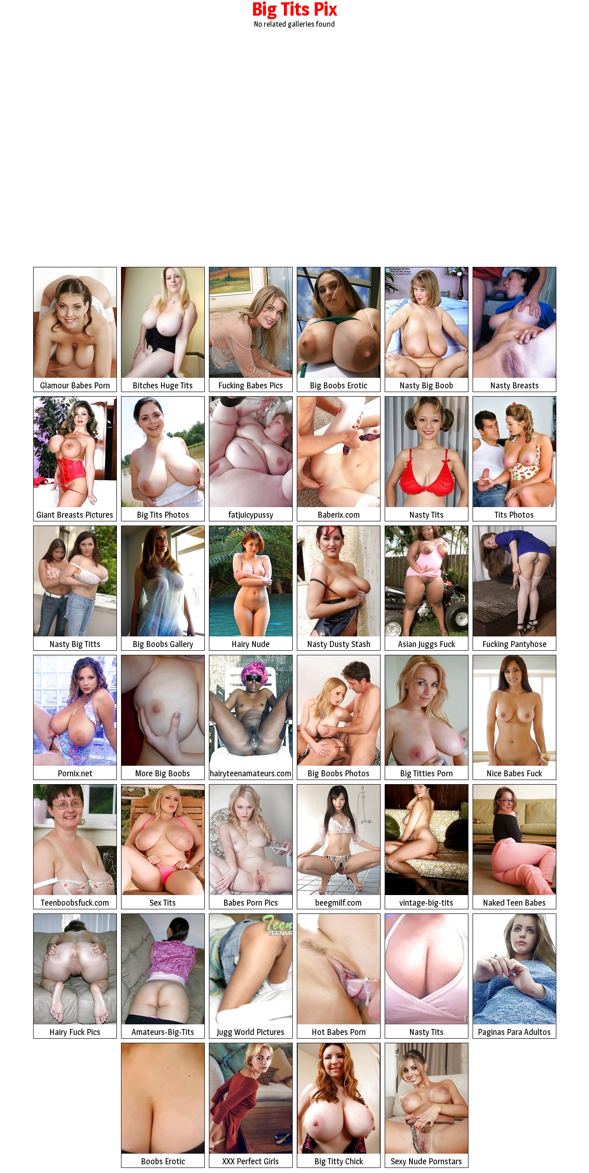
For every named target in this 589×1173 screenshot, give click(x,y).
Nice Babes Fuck (514, 716)
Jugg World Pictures (250, 975)
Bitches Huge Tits (162, 328)
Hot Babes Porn (338, 975)
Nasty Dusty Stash (338, 587)
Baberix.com (338, 458)
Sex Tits (162, 846)
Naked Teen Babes (514, 846)
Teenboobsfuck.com (75, 846)
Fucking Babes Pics (250, 328)
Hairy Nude (250, 587)
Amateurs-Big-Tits (162, 975)
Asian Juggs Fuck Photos (426, 588)
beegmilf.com (338, 846)
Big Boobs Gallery (162, 587)
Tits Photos (514, 458)
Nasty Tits (426, 458)
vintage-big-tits (426, 846)
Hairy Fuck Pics (75, 975)
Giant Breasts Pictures (75, 458)
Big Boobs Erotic (338, 328)
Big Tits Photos (162, 458)
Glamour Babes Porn (75, 328)
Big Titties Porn (426, 716)
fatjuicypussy (250, 458)
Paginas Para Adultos (514, 975)
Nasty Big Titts (75, 587)
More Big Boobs (162, 716)
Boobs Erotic (162, 1104)
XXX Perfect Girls (250, 1104)
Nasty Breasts (514, 328)
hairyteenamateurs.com (250, 716)
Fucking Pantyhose (514, 587)
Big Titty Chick (338, 1104)
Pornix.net (75, 716)
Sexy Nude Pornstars (426, 1104)
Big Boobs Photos (338, 716)
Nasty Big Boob (426, 328)
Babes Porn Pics (250, 846)
